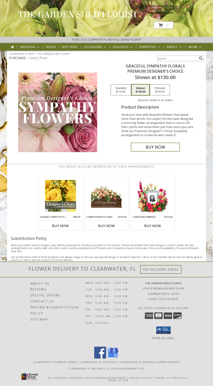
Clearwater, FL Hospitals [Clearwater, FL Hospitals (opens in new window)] (98, 362)
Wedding (30, 47)
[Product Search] (177, 58)
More (195, 47)
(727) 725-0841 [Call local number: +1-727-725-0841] (164, 12)
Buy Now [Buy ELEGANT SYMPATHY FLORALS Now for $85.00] (60, 225)
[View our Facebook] (100, 357)
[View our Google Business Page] (113, 357)
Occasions (95, 47)
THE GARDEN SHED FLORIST (78, 14)
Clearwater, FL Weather (86, 368)
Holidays (123, 47)
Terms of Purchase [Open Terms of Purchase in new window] (171, 378)
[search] (201, 58)
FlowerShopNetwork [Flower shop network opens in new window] (109, 378)
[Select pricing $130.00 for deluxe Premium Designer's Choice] (140, 90)
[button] (163, 25)
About (174, 47)
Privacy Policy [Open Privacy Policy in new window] (140, 378)
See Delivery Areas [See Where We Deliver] (161, 269)
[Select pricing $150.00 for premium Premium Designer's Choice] (160, 90)
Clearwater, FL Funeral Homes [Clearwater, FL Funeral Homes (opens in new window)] (55, 362)
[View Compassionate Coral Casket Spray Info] (106, 196)
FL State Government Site (125, 368)
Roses (51, 47)
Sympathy (150, 47)
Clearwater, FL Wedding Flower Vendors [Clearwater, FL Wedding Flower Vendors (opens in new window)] (150, 362)
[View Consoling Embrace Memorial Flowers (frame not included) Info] (152, 195)
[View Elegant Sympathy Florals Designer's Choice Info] (60, 196)
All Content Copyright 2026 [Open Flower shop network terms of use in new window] (70, 378)
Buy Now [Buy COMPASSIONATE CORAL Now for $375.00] (106, 225)
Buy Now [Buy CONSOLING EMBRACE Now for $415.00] (152, 225)
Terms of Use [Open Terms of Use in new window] (118, 380)
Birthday (70, 47)
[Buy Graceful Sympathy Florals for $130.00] (155, 147)
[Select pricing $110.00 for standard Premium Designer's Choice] (121, 90)
